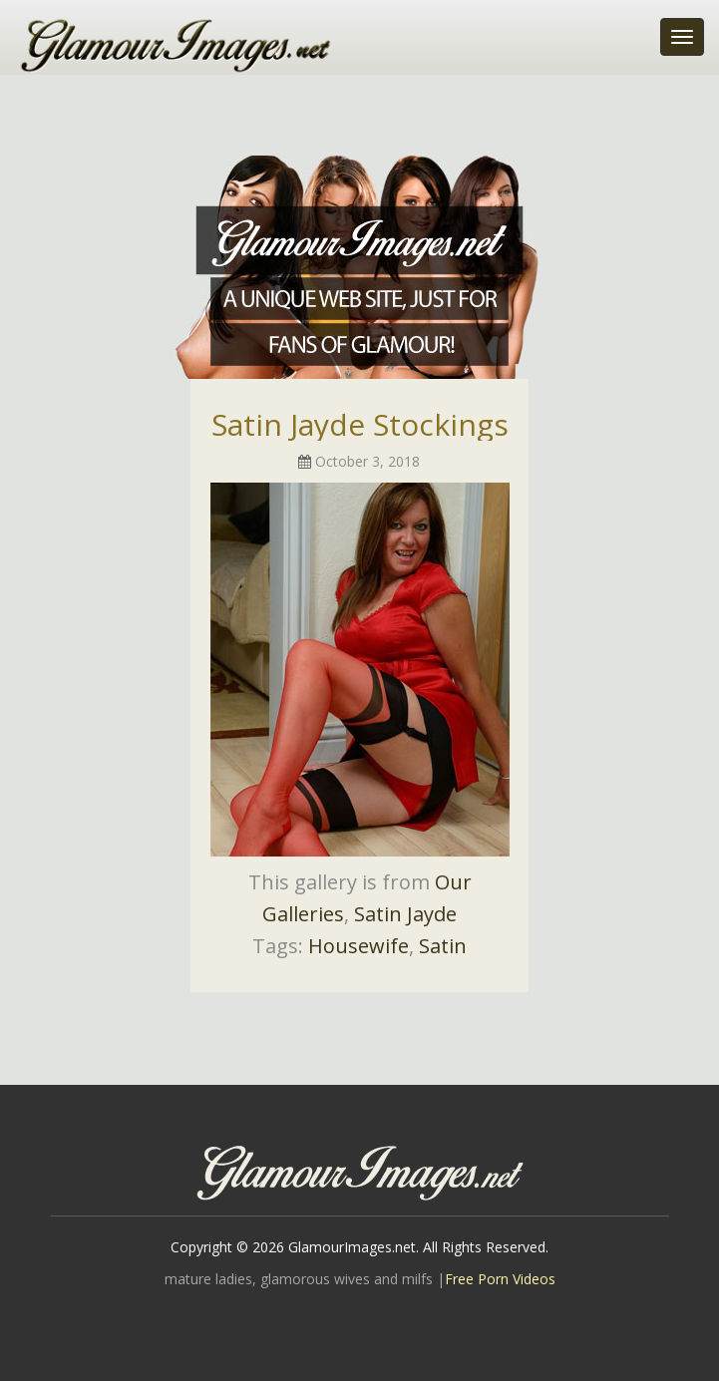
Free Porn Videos (500, 1278)
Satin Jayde (405, 913)
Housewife (358, 945)
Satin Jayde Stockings (360, 424)
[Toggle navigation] (682, 37)
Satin (443, 945)
